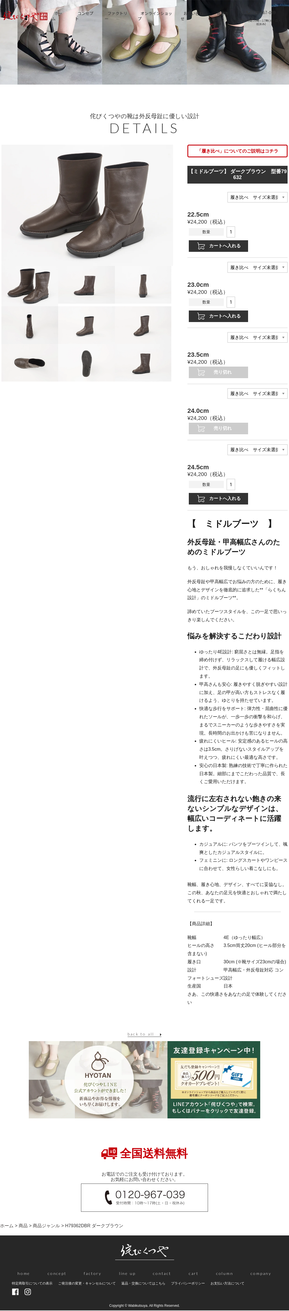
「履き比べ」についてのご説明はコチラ (237, 151)
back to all (141, 1034)
